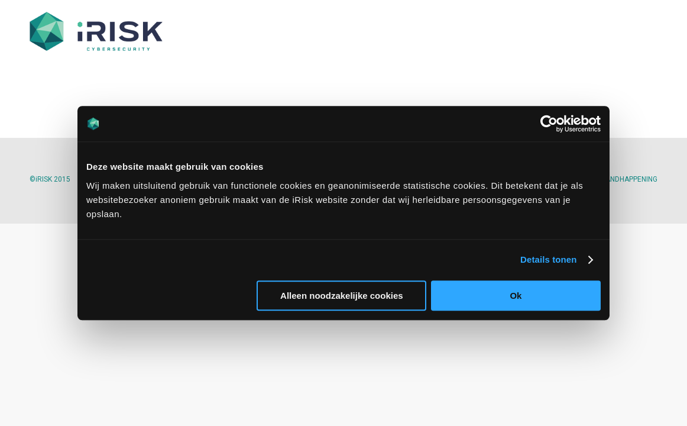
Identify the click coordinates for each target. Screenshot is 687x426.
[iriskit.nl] (96, 32)
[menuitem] (643, 32)
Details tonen (548, 259)
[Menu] (643, 32)
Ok (515, 296)
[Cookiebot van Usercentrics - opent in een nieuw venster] (549, 124)
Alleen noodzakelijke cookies (341, 296)
